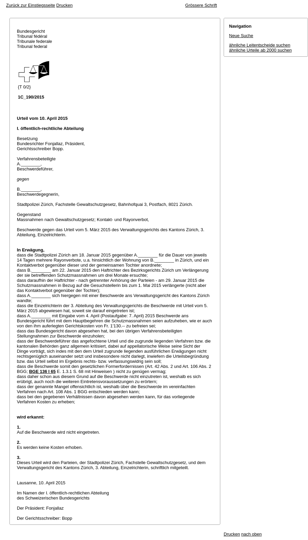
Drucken (64, 5)
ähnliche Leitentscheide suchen (259, 45)
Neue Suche (241, 35)
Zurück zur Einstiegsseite (30, 5)
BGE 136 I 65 (42, 371)
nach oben (251, 534)
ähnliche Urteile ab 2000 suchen (260, 50)
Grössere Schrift (201, 5)
